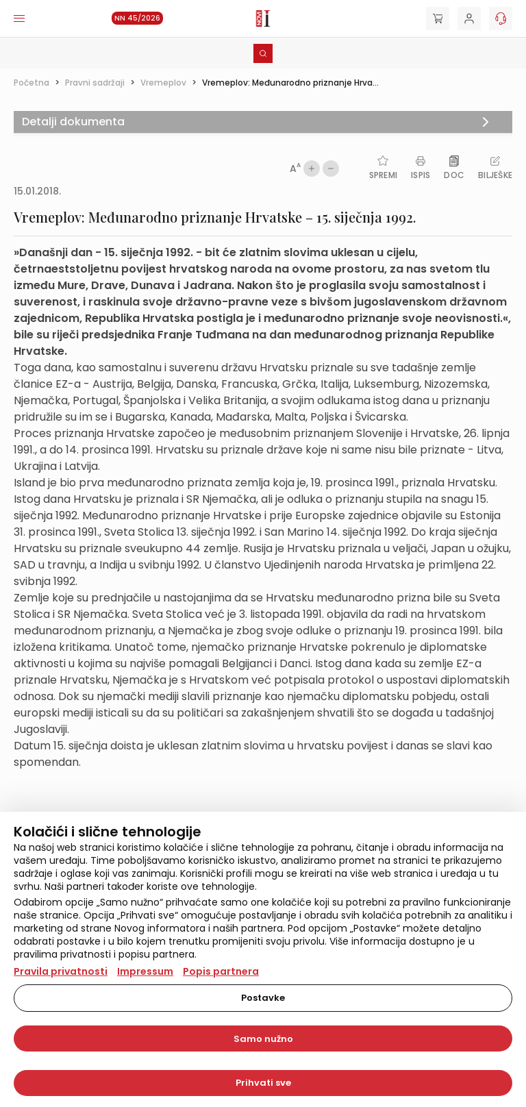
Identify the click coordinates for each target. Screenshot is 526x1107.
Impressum (145, 971)
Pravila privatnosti (61, 971)
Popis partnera (221, 971)
